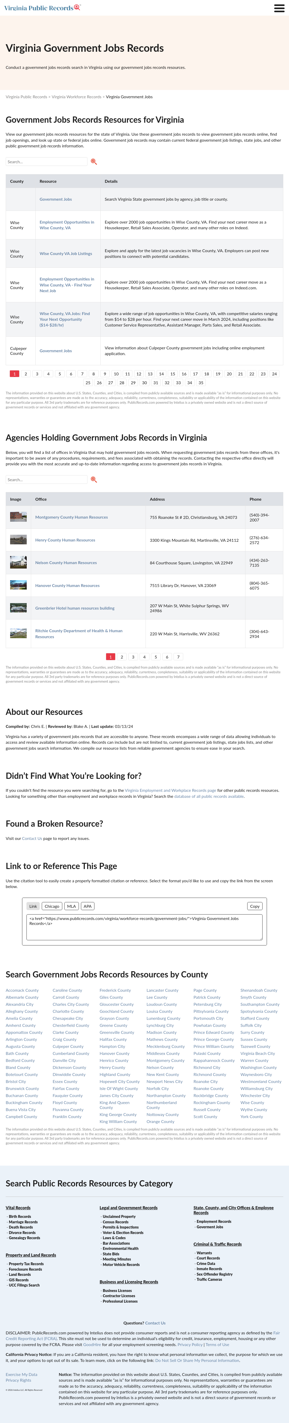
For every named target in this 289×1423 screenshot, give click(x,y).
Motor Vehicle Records (121, 1264)
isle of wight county (119, 1088)
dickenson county (69, 1067)
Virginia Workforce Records (76, 96)
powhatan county (210, 1025)
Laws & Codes (114, 1238)
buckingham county (24, 1102)
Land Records (20, 1274)
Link (33, 906)
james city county (117, 1095)
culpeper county (68, 1046)
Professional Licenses (120, 1301)
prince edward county (214, 1032)
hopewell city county (120, 1081)
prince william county (214, 1046)
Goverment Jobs (210, 1227)
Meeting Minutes (117, 1259)
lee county (157, 997)
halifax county (113, 1039)
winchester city (255, 1095)
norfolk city (158, 1088)
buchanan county (22, 1095)
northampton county (166, 1095)
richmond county (210, 1074)
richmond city (207, 1067)
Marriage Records (23, 1222)
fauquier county (68, 1095)
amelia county (19, 1018)
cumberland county (71, 1053)
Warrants (204, 1253)
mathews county (162, 1039)
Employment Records (214, 1221)
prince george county (214, 1039)
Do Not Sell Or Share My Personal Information (197, 1360)
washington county (258, 1067)
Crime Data (206, 1263)
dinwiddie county (69, 1074)
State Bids (111, 1254)
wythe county (253, 1109)
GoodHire (92, 1344)
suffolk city (251, 1025)
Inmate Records (209, 1269)
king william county (118, 1121)
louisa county (160, 1011)
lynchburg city (160, 1025)
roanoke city (206, 1081)
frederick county (115, 990)
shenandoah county (258, 990)
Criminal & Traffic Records (218, 1244)
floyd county (65, 1102)
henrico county (114, 1060)
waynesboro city (256, 1074)
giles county (111, 997)
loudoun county (162, 1004)
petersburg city (208, 1004)
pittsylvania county (211, 1011)
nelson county (160, 1067)
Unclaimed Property (119, 1216)
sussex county (253, 1039)
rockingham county (212, 1102)
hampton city (112, 1046)
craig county (65, 1039)
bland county (18, 1067)
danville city (64, 1060)
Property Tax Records (26, 1264)
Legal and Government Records (128, 1207)
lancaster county (162, 990)
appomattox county (24, 1032)
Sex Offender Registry (214, 1274)
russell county (207, 1109)
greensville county (117, 1032)
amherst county (21, 1025)
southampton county (259, 1004)
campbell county (21, 1116)
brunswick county (22, 1088)
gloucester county (117, 1004)
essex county (65, 1081)
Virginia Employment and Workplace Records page (170, 790)
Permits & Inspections (121, 1227)
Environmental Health (121, 1248)
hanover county (114, 1053)
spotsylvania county (259, 1011)
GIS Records (19, 1280)
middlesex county (163, 1053)
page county (205, 990)
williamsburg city (256, 1088)
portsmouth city (208, 1018)
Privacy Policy (190, 1344)
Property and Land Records (31, 1254)
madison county (162, 1032)
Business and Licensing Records (129, 1281)
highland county (115, 1074)
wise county (252, 1102)
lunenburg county (163, 1018)
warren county (254, 1060)
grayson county (114, 1018)
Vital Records (18, 1207)
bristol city (16, 1081)
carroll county (66, 997)
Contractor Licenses (119, 1296)
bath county (17, 1053)
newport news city (165, 1081)
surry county (252, 1032)
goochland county (117, 1011)
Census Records (115, 1222)
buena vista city (21, 1109)
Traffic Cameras (209, 1279)
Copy (255, 906)
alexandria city (19, 1004)
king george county (118, 1114)
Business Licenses (117, 1290)
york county (251, 1116)
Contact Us (32, 838)
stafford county (254, 1018)
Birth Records (20, 1216)
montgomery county (165, 1060)
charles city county (71, 1004)
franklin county (67, 1116)
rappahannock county (214, 1060)
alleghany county (22, 1011)
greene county (113, 1025)
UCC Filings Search (24, 1285)
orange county (160, 1121)
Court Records (208, 1258)
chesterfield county (71, 1025)
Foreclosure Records (25, 1269)
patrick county (207, 997)
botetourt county (22, 1074)
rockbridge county (211, 1095)
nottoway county (163, 1114)
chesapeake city (68, 1018)
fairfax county (66, 1088)
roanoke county (209, 1088)
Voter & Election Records (123, 1232)
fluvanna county (68, 1109)
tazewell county (255, 1046)
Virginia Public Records (26, 96)
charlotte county (68, 1011)
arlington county (21, 1039)
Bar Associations (116, 1243)
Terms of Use (217, 1344)
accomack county (22, 990)
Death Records (21, 1227)
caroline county (67, 990)
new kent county (163, 1074)
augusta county (20, 1046)
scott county (205, 1116)
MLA (71, 906)
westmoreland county (260, 1081)
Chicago (52, 906)
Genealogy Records (24, 1238)
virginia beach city (257, 1053)
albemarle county (22, 997)
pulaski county (207, 1053)
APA (88, 906)
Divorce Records (22, 1232)
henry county (112, 1067)
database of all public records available (209, 796)
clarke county (66, 1032)
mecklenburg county (166, 1046)
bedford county (20, 1060)
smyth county (253, 997)
